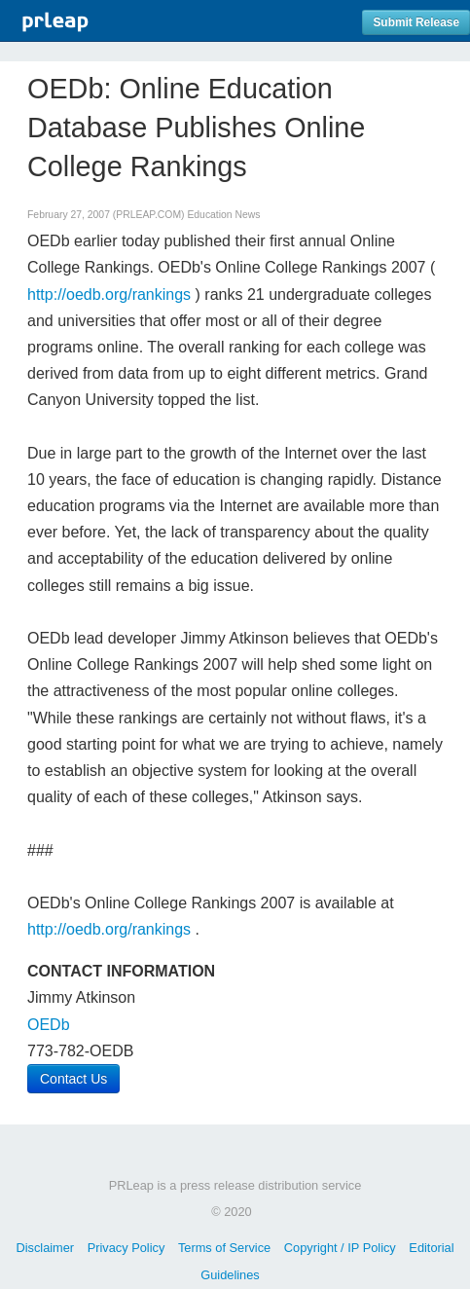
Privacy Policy (126, 1247)
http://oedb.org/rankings (109, 294)
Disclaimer (45, 1247)
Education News (223, 214)
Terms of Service (224, 1247)
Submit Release (416, 22)
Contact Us (73, 1078)
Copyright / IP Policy (340, 1247)
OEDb (48, 1024)
